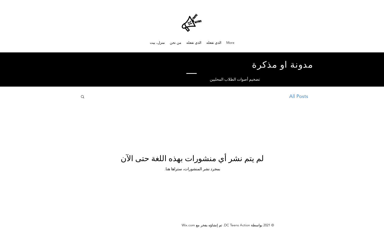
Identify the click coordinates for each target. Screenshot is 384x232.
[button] (82, 97)
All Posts (298, 96)
